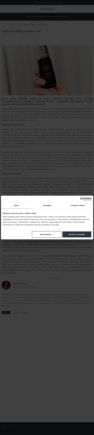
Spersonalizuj (46, 234)
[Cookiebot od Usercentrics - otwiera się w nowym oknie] (81, 199)
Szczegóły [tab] (47, 205)
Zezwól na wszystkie (77, 234)
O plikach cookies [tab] (78, 205)
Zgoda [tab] (16, 205)
